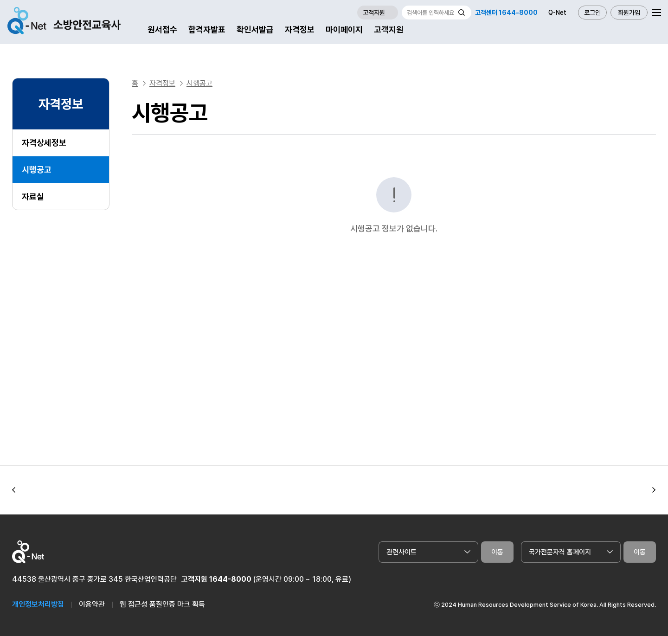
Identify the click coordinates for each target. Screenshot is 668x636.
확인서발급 (255, 29)
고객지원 (389, 29)
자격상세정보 (44, 143)
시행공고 (36, 169)
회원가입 (629, 12)
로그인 (592, 12)
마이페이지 (344, 29)
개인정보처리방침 (38, 604)
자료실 (33, 196)
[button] (14, 490)
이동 (497, 552)
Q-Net (557, 12)
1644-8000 (230, 579)
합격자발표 (206, 29)
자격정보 (300, 29)
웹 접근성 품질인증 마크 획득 (162, 604)
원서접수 (162, 29)
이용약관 (92, 604)
